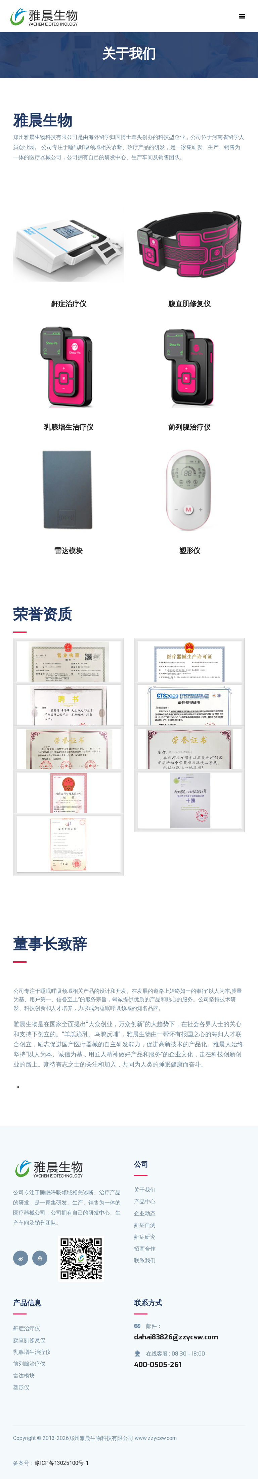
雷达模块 (24, 1375)
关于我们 (145, 1190)
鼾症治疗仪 (26, 1328)
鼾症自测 (145, 1225)
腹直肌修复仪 (29, 1340)
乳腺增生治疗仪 (32, 1352)
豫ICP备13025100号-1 (62, 1463)
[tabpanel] (129, 1031)
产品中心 (145, 1201)
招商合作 (145, 1249)
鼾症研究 (145, 1237)
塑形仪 (21, 1387)
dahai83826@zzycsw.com (176, 1337)
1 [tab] (18, 1087)
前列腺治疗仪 (29, 1364)
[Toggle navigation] (242, 16)
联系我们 (145, 1260)
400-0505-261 (157, 1364)
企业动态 (145, 1213)
